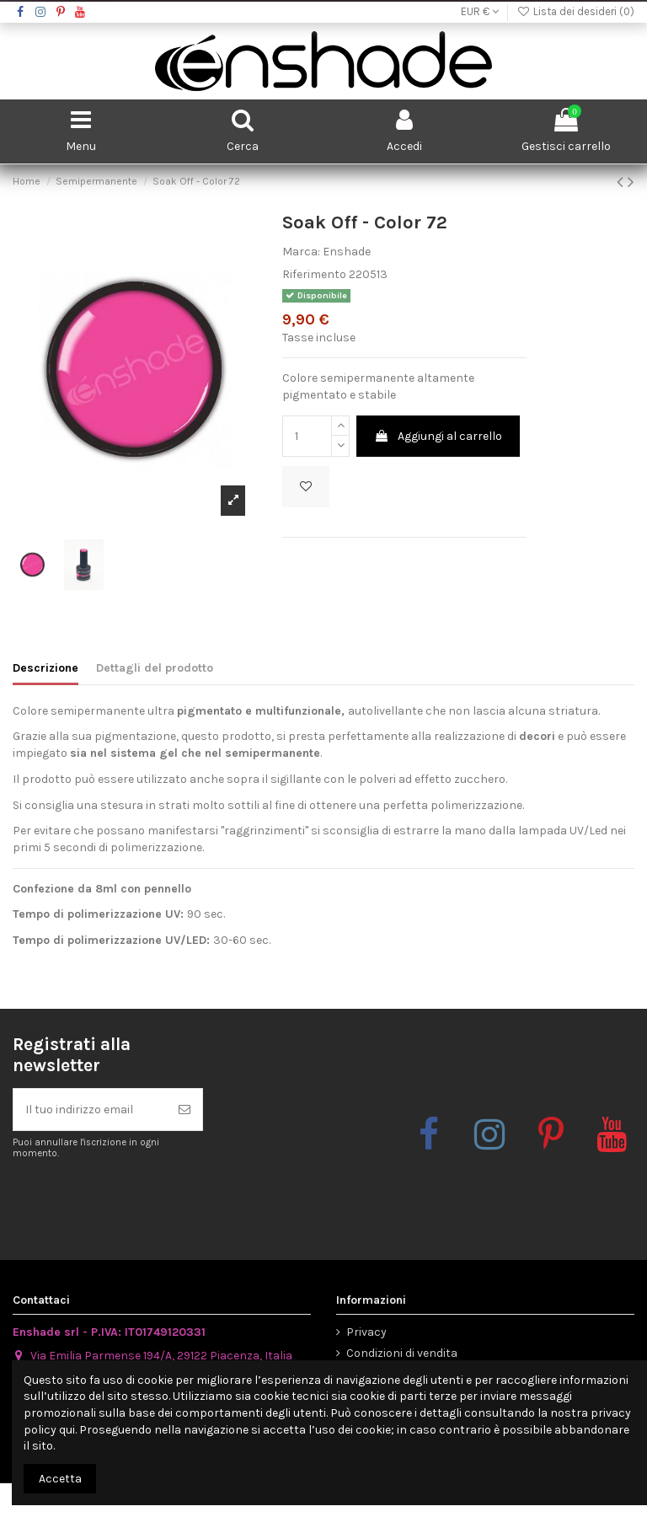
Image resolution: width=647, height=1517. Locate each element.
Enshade (347, 251)
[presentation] (153, 1202)
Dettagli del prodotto (154, 668)
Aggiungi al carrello (438, 436)
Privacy (366, 1332)
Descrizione (45, 668)
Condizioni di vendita (401, 1353)
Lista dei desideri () (575, 11)
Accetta (60, 1478)
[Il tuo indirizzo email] (90, 1109)
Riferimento (314, 274)
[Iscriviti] (184, 1109)
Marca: (301, 251)
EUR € (480, 11)
